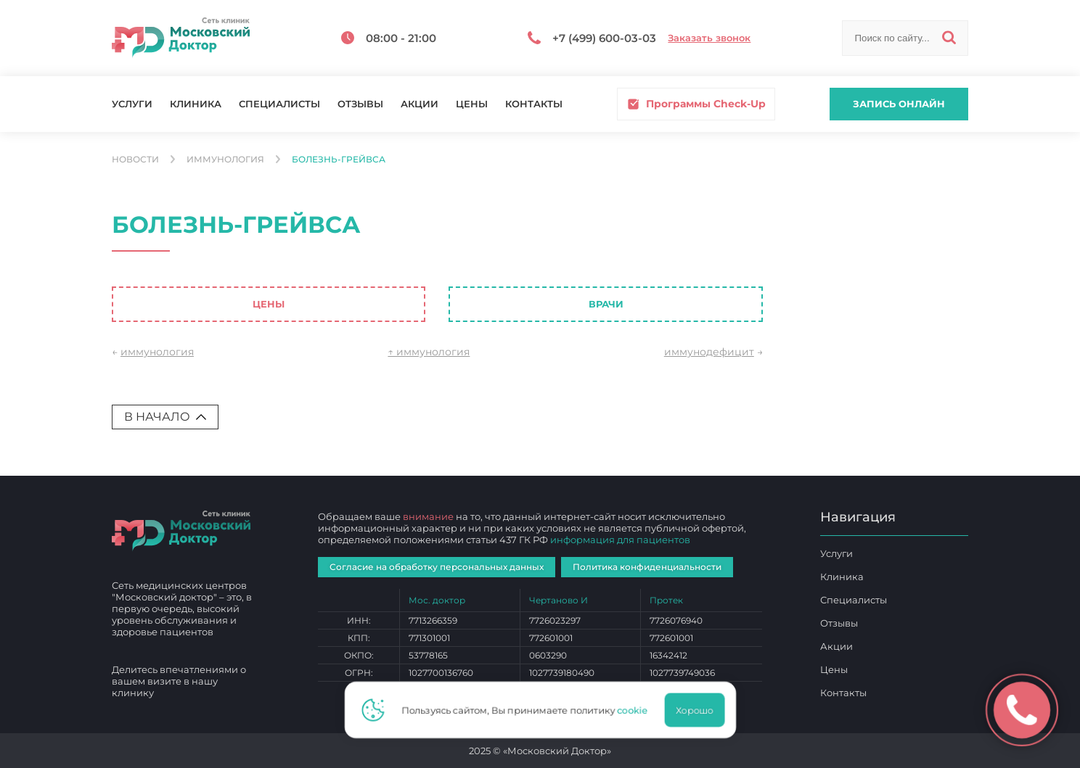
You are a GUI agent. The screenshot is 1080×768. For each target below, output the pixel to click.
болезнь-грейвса (338, 159)
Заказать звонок (709, 38)
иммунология (157, 351)
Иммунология (225, 159)
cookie (636, 710)
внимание (428, 516)
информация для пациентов (620, 539)
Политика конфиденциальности (647, 566)
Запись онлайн (899, 104)
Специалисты (279, 104)
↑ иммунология (429, 351)
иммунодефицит (709, 351)
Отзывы (360, 104)
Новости (135, 159)
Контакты (533, 104)
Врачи (606, 304)
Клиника (195, 104)
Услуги (132, 104)
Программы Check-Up (696, 104)
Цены (472, 104)
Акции (419, 104)
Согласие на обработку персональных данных (437, 566)
